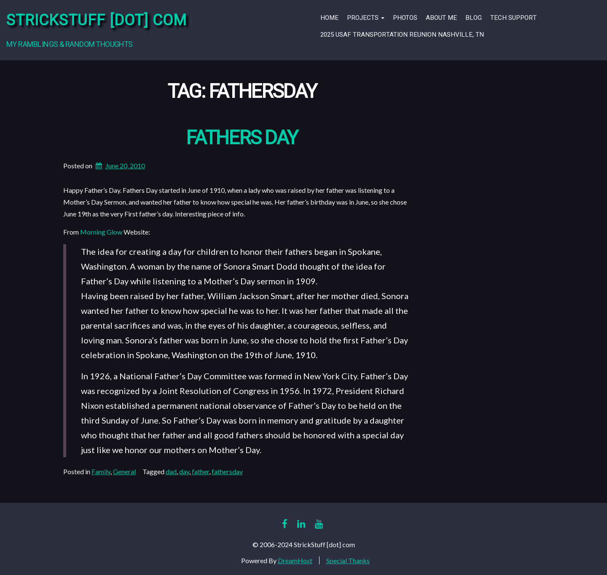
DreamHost (295, 560)
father (200, 471)
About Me (441, 17)
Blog (473, 17)
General (124, 471)
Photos (405, 17)
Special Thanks (348, 560)
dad (171, 471)
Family (100, 471)
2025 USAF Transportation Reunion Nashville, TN (402, 34)
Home (329, 17)
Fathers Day (242, 138)
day (184, 471)
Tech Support (513, 17)
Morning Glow (101, 232)
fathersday (227, 471)
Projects (365, 17)
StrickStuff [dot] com (96, 20)
